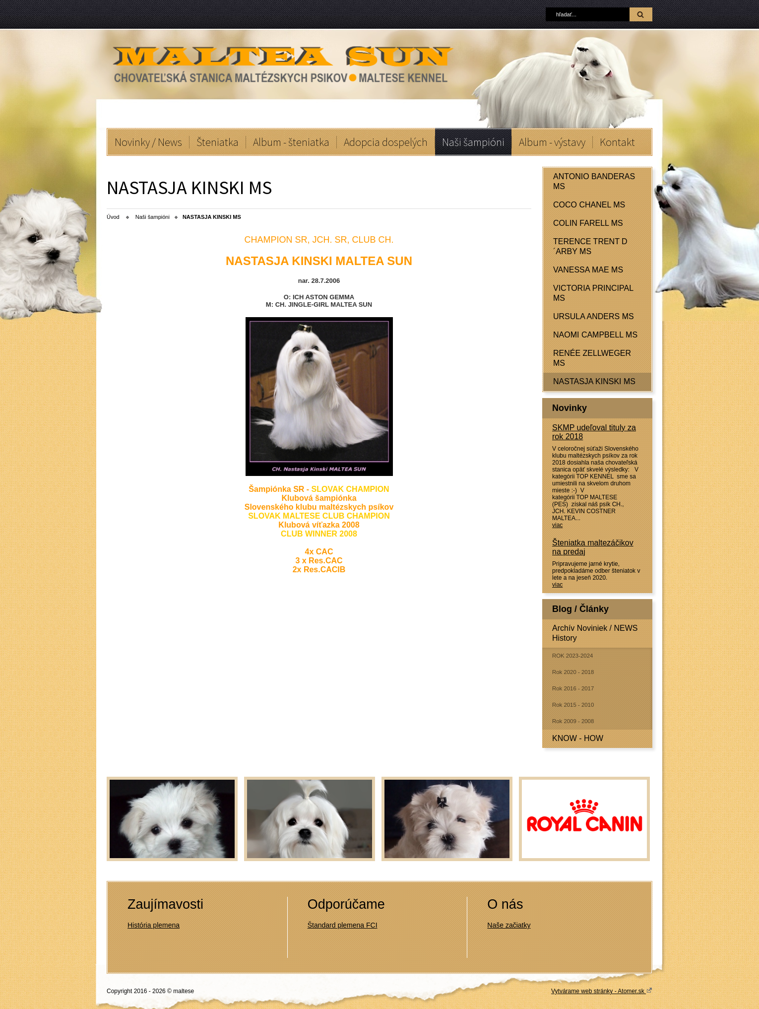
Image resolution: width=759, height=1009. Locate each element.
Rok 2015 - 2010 (573, 705)
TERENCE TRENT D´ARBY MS (590, 246)
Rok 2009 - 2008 (573, 721)
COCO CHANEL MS (589, 205)
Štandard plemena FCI (343, 925)
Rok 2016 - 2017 (573, 688)
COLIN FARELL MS (588, 223)
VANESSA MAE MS (588, 270)
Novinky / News (148, 142)
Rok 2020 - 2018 (573, 672)
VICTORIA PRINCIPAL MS (593, 293)
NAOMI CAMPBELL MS (595, 335)
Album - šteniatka (291, 142)
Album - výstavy (552, 142)
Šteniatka (217, 142)
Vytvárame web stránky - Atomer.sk (601, 991)
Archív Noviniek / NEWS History (594, 633)
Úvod (113, 217)
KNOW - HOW (577, 738)
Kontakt (617, 142)
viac (557, 525)
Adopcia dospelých (386, 142)
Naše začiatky (508, 925)
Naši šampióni (473, 142)
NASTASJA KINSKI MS (594, 381)
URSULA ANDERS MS (593, 316)
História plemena (153, 925)
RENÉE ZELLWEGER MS (592, 358)
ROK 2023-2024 (572, 656)
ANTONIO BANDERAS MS (594, 181)
